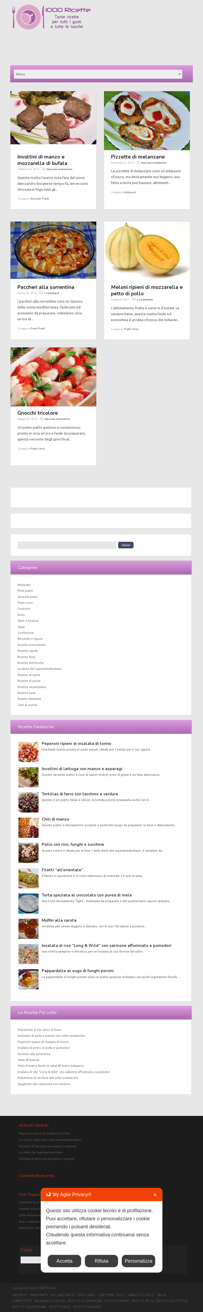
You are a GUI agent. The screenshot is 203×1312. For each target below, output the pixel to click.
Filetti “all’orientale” (62, 870)
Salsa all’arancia (28, 1059)
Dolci (21, 614)
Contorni (24, 608)
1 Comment (51, 293)
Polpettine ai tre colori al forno (40, 1029)
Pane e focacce (28, 620)
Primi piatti (37, 328)
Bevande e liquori (30, 638)
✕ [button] (155, 1195)
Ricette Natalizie (29, 698)
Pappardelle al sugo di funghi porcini (78, 970)
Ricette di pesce (29, 680)
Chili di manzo (55, 819)
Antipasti (130, 192)
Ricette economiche (32, 644)
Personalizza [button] (138, 1261)
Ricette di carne (29, 675)
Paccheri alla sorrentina (45, 287)
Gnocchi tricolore (37, 413)
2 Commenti (145, 299)
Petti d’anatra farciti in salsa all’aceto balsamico (51, 1065)
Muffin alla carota (59, 920)
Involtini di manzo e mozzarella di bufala (42, 160)
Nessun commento (59, 169)
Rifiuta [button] (101, 1261)
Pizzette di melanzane (138, 156)
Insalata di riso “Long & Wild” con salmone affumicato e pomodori (106, 945)
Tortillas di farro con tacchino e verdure (80, 794)
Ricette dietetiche (31, 662)
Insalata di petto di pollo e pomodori (44, 1047)
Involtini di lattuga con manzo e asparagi (82, 768)
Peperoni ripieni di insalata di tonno (76, 743)
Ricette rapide (28, 650)
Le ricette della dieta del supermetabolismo (50, 1139)
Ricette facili (26, 657)
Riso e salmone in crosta (36, 1221)
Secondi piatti (39, 198)
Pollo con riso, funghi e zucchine (73, 844)
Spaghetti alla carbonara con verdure (44, 1084)
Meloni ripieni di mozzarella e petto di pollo (147, 290)
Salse (21, 627)
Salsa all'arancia (30, 1215)
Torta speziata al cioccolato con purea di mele (87, 895)
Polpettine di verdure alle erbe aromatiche (48, 1077)
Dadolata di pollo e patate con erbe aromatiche (51, 1035)
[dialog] (101, 1230)
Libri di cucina (27, 705)
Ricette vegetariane (32, 687)
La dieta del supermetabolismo (40, 668)
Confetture (26, 632)
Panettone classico (32, 1227)
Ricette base (27, 692)
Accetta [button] (64, 1261)
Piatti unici (131, 329)
